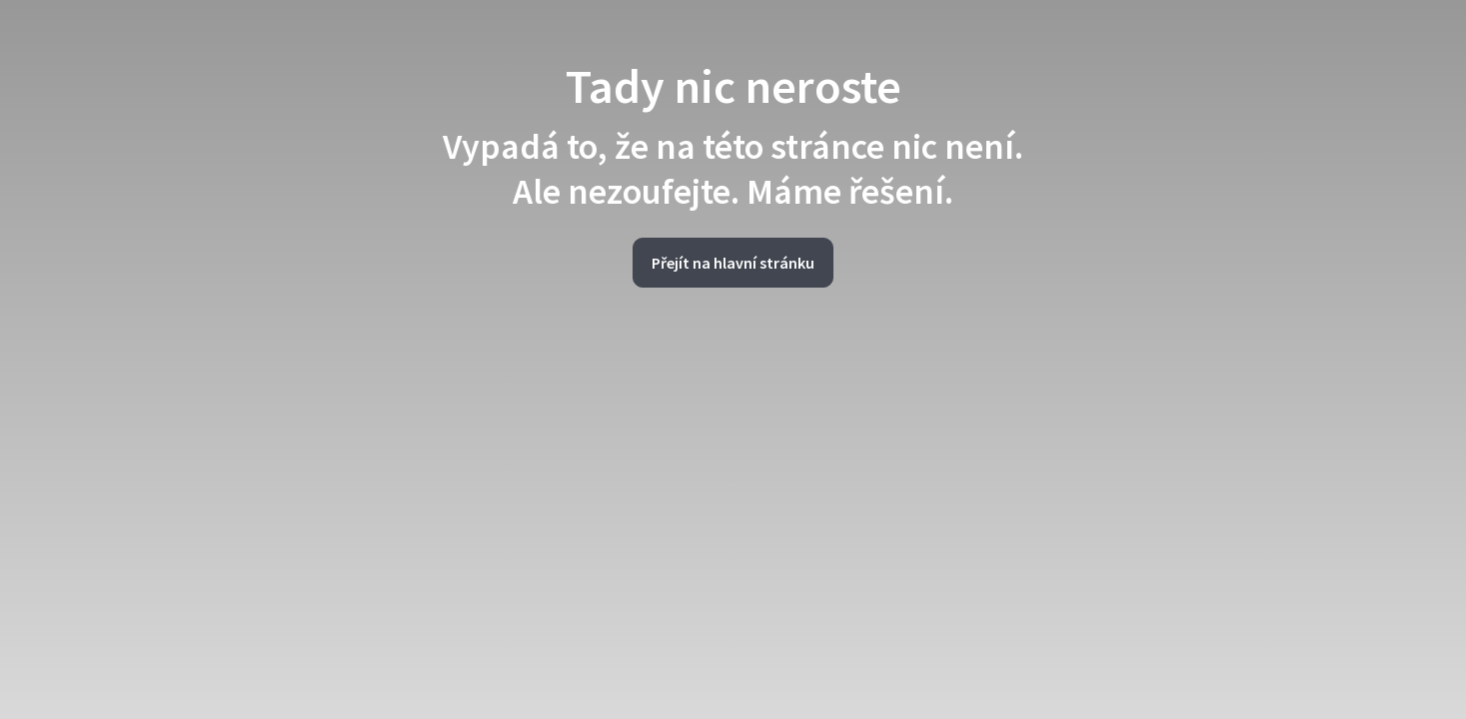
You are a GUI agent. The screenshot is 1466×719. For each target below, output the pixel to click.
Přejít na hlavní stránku (733, 263)
